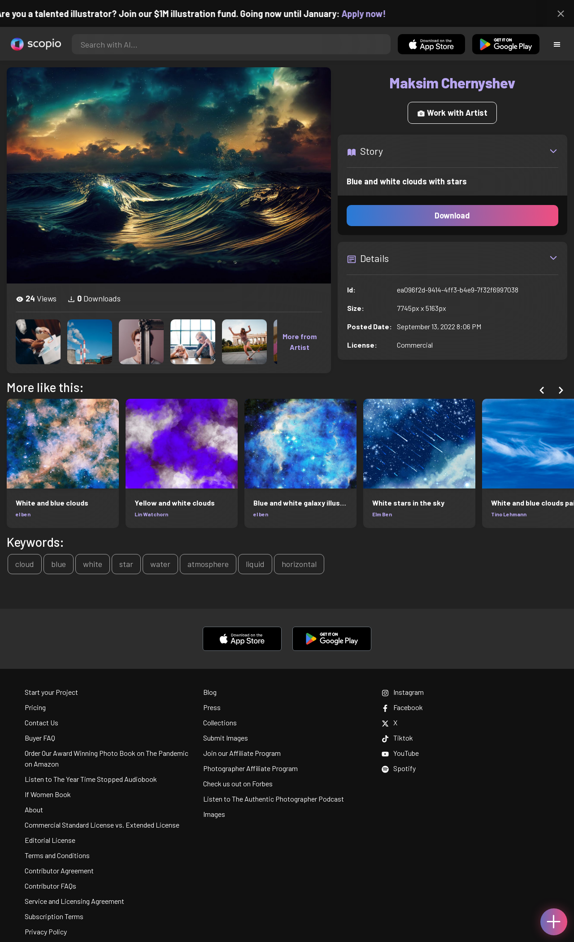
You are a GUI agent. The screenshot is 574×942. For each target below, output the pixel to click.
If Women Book (48, 794)
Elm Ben (382, 514)
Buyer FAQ (40, 737)
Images (214, 814)
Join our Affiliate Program (242, 753)
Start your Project (51, 692)
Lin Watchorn (151, 514)
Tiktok (397, 737)
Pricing (35, 707)
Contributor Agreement (59, 870)
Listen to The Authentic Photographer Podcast (273, 798)
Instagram (403, 692)
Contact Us (41, 722)
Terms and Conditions (57, 855)
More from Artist (300, 341)
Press (212, 707)
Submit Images (225, 737)
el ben (23, 514)
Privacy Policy (46, 931)
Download (452, 215)
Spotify (399, 768)
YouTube (400, 753)
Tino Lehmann (508, 514)
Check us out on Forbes (238, 783)
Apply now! (375, 13)
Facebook (402, 707)
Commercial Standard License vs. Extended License (102, 824)
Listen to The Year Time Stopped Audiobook (91, 779)
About (34, 809)
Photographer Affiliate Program (250, 768)
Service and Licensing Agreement (74, 901)
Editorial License (50, 840)
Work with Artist (452, 113)
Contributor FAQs (50, 885)
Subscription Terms (54, 916)
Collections (220, 722)
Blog (210, 692)
